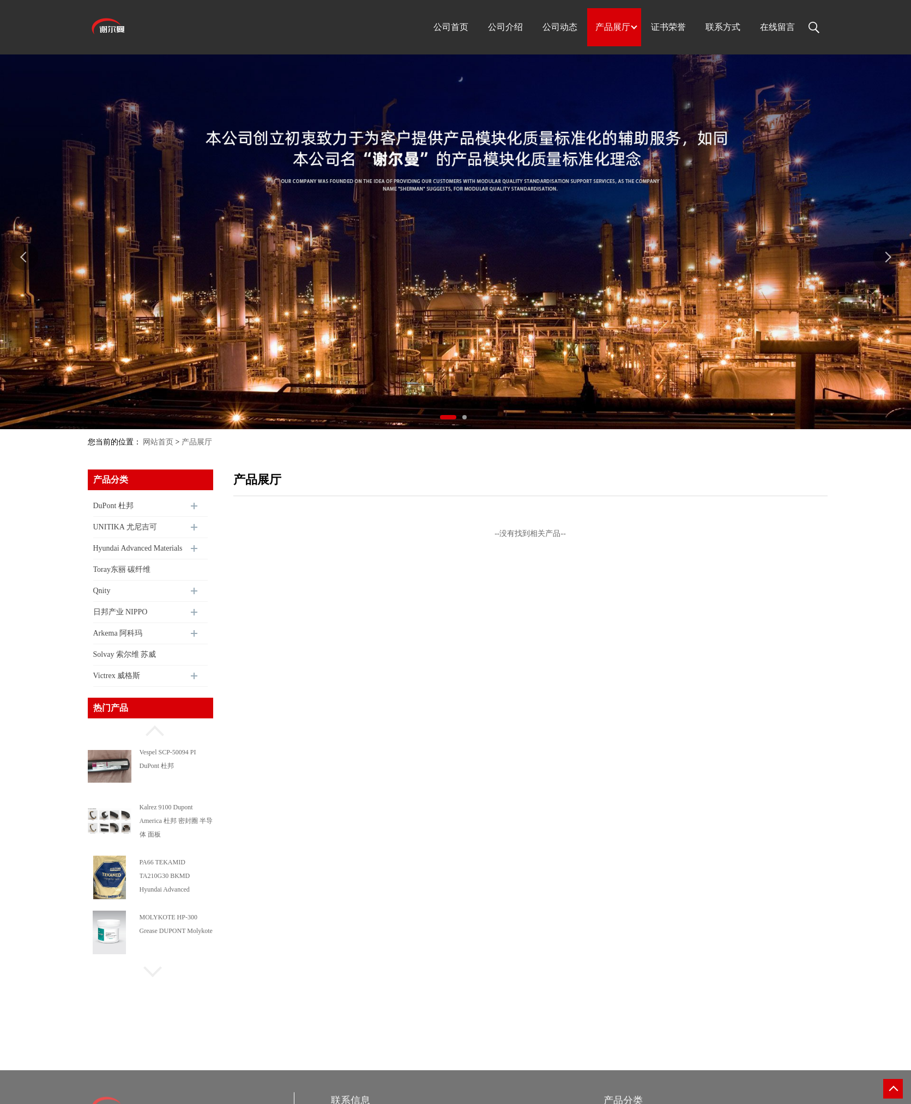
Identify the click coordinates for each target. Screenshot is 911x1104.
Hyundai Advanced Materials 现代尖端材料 (138, 551)
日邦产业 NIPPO (120, 612)
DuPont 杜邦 (113, 506)
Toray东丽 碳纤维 (122, 569)
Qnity (102, 591)
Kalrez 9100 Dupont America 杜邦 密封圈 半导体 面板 (176, 820)
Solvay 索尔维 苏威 (124, 654)
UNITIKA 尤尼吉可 (125, 527)
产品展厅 (197, 442)
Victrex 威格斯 (117, 676)
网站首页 (158, 442)
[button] (150, 729)
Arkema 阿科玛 (118, 633)
